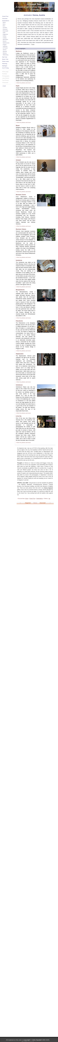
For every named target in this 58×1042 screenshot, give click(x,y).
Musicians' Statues (21, 229)
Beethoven (19, 51)
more (33, 44)
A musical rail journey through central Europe (34, 7)
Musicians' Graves (21, 194)
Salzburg (33, 466)
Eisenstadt (42, 503)
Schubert (18, 160)
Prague (44, 463)
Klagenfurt (28, 503)
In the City (18, 416)
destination (28, 15)
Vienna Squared (48, 488)
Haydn (17, 85)
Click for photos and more (24, 83)
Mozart (18, 125)
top (49, 498)
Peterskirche (19, 321)
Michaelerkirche (20, 289)
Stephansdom (19, 353)
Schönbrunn (19, 385)
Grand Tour (32, 498)
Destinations (40, 498)
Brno (38, 463)
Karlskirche (19, 260)
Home (26, 498)
